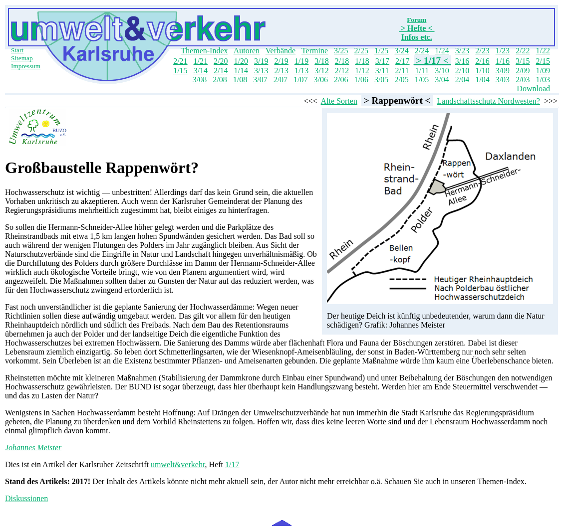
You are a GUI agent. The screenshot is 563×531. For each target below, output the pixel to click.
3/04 (442, 79)
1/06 (361, 79)
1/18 (362, 61)
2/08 (220, 79)
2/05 (401, 79)
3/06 (321, 79)
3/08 (200, 79)
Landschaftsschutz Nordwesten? (488, 101)
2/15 (543, 61)
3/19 (261, 61)
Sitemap (22, 58)
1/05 (422, 79)
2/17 (402, 61)
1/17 (232, 464)
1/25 (381, 50)
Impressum (25, 66)
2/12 (342, 70)
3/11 (382, 70)
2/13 (281, 70)
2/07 (280, 79)
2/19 (281, 61)
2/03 (523, 79)
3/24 (401, 50)
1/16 (503, 61)
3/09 (503, 70)
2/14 (221, 70)
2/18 (342, 61)
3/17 (382, 61)
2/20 (221, 61)
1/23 (503, 50)
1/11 (422, 70)
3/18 (321, 61)
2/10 (462, 70)
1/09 (543, 70)
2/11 (402, 70)
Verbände (280, 50)
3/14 (201, 70)
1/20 (241, 61)
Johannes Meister (33, 447)
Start (17, 50)
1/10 (482, 70)
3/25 (341, 50)
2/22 (523, 50)
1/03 (543, 79)
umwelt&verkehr (178, 464)
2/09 (523, 70)
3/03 (503, 79)
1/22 (543, 50)
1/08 (240, 79)
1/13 (301, 70)
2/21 (180, 61)
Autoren (247, 50)
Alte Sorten (339, 101)
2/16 (482, 61)
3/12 (321, 70)
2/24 (422, 50)
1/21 (201, 61)
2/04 (462, 79)
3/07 (260, 79)
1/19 (301, 61)
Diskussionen (26, 498)
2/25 (361, 50)
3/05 (381, 79)
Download (533, 88)
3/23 (462, 50)
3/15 (523, 61)
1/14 (241, 70)
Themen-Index (204, 50)
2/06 (341, 79)
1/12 (362, 70)
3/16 (462, 61)
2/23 (482, 50)
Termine (314, 50)
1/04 (482, 79)
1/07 (300, 79)
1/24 (442, 50)
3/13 (261, 70)
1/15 (180, 70)
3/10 (442, 70)
